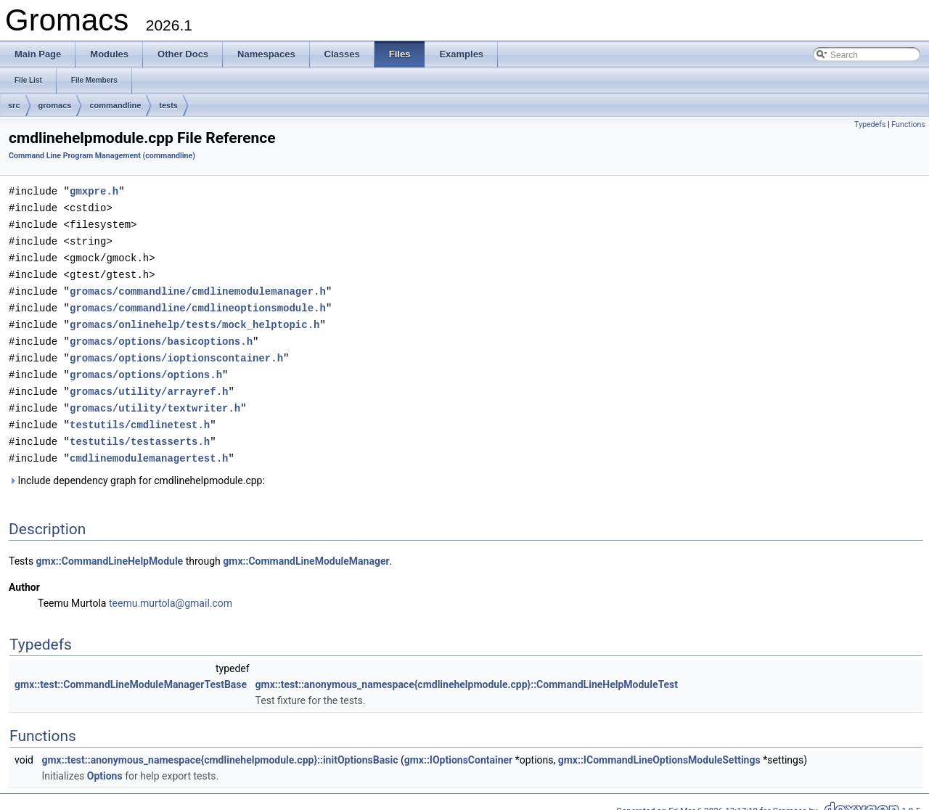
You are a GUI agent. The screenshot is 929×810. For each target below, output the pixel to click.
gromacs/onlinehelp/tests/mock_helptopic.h (194, 318)
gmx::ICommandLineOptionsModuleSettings (659, 747)
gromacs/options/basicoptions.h (161, 334)
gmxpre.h (94, 190)
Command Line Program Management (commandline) (102, 155)
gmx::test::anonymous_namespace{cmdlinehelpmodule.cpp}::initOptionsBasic (219, 747)
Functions (908, 124)
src (14, 105)
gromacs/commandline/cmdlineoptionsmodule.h (198, 302)
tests (168, 105)
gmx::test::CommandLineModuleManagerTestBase (131, 672)
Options (105, 763)
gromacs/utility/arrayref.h (149, 382)
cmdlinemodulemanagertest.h (149, 446)
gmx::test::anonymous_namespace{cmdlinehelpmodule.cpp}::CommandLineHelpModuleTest (466, 672)
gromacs (55, 105)
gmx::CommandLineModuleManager (306, 549)
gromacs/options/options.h (146, 366)
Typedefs (870, 124)
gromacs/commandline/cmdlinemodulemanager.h (198, 286)
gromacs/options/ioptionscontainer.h (176, 350)
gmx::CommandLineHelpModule (110, 549)
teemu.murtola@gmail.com (170, 591)
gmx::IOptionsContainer (458, 747)
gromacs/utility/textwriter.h (155, 398)
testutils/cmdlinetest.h (140, 414)
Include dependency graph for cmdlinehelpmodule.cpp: (137, 468)
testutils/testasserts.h (140, 430)
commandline (115, 105)
